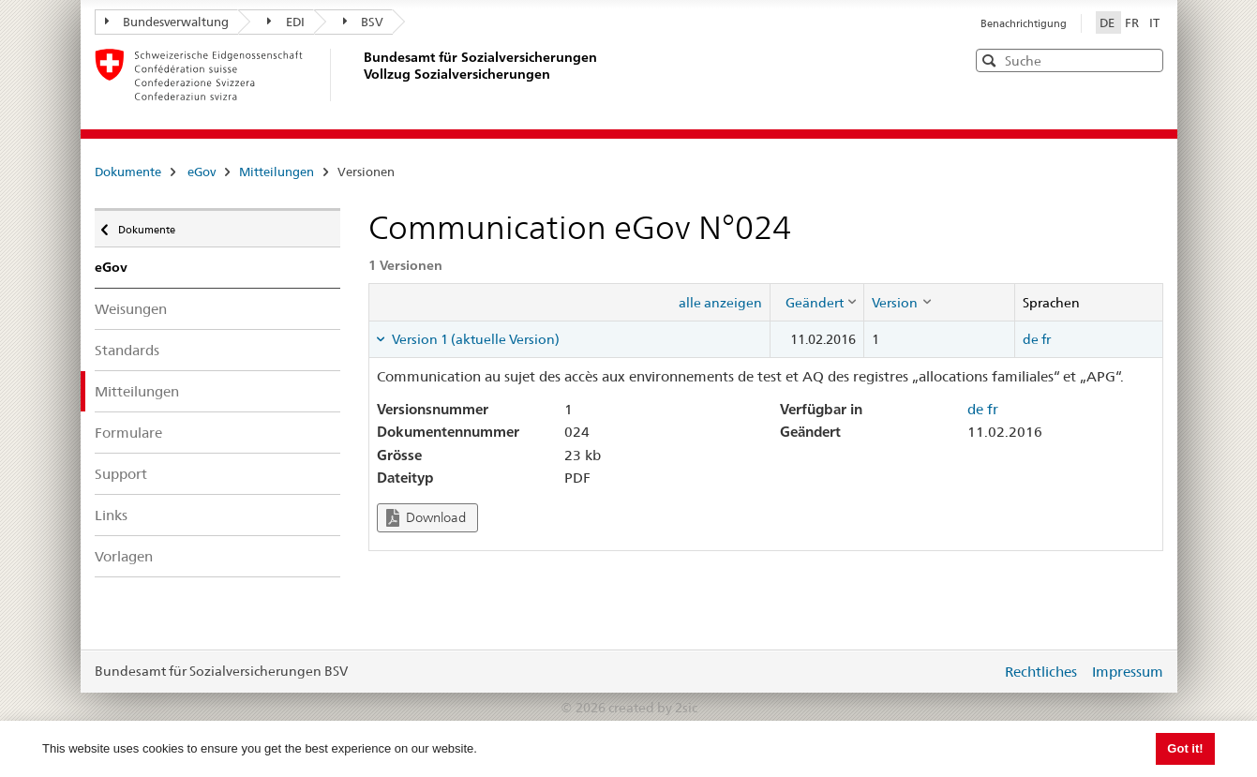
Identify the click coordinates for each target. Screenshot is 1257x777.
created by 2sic (652, 707)
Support (121, 474)
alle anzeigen (720, 302)
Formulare (128, 432)
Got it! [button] (1185, 748)
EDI (286, 21)
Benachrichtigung (1023, 23)
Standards (127, 350)
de (1031, 339)
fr (1046, 339)
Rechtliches (1041, 671)
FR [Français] (1133, 22)
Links (111, 515)
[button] (1147, 59)
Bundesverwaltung (167, 21)
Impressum (1127, 671)
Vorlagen (124, 556)
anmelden (972, 671)
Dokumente (128, 171)
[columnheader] (817, 302)
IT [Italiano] (1154, 22)
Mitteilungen (276, 171)
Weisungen (131, 309)
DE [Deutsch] (1108, 22)
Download (426, 518)
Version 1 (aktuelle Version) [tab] (474, 339)
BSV (363, 21)
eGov (201, 171)
